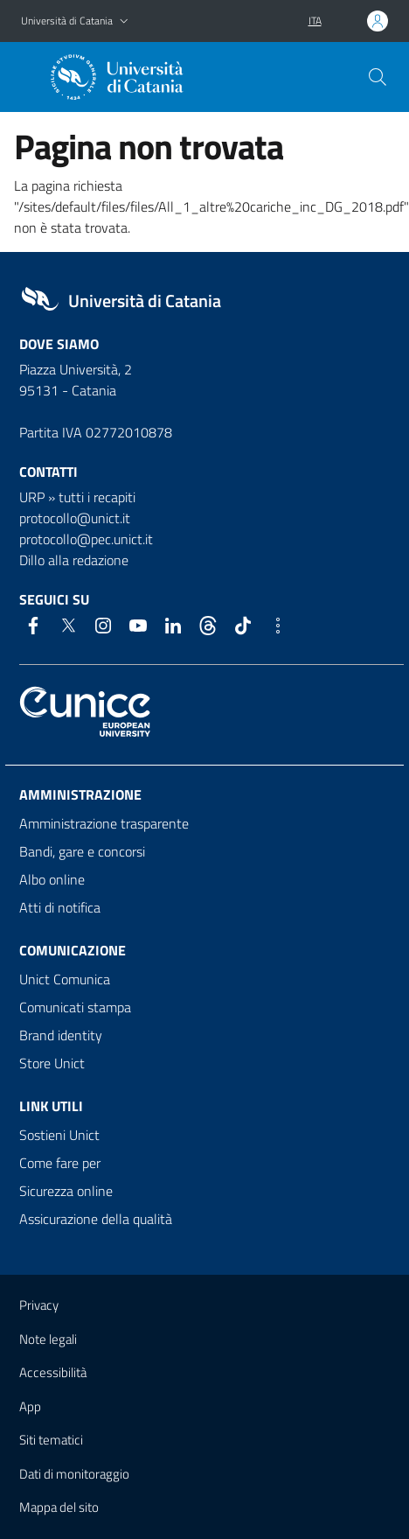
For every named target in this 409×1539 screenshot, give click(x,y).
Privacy (39, 1305)
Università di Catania (67, 20)
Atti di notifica (60, 907)
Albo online (52, 879)
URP (32, 496)
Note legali (48, 1339)
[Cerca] (377, 76)
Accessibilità (53, 1372)
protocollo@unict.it (74, 517)
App (30, 1406)
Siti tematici (51, 1440)
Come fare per (60, 1162)
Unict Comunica (64, 979)
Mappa (59, 1507)
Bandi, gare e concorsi (82, 851)
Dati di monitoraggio (74, 1474)
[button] (124, 21)
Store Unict (52, 1063)
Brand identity (60, 1035)
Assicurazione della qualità (95, 1218)
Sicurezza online (66, 1190)
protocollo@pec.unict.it (86, 538)
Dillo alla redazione (73, 559)
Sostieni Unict (59, 1134)
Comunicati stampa (75, 1007)
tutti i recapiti (97, 496)
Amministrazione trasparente (104, 823)
